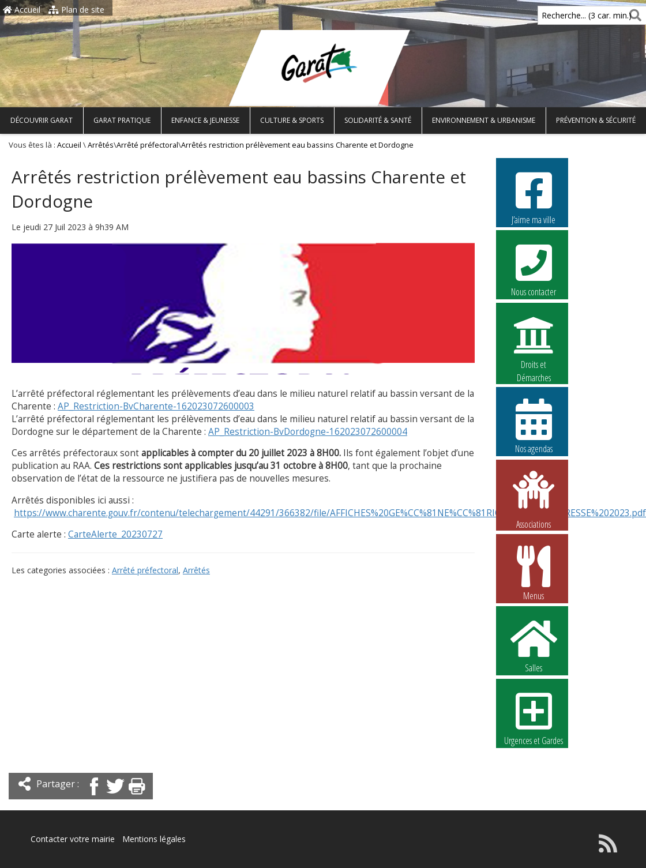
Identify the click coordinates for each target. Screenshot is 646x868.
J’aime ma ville (534, 196)
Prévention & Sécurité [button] (596, 120)
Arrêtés (101, 145)
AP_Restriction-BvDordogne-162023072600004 (307, 432)
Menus (534, 572)
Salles (534, 644)
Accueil (21, 9)
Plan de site (76, 9)
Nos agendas (534, 425)
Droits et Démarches (534, 342)
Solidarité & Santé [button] (377, 120)
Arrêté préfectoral (147, 145)
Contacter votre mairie (73, 838)
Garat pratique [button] (122, 120)
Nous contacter (534, 268)
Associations (534, 499)
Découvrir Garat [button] (41, 120)
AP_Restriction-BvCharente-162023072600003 (156, 406)
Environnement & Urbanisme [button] (483, 120)
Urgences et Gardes (534, 717)
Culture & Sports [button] (292, 120)
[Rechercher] (633, 15)
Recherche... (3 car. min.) (567, 15)
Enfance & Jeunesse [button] (205, 120)
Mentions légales (154, 838)
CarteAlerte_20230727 (115, 534)
